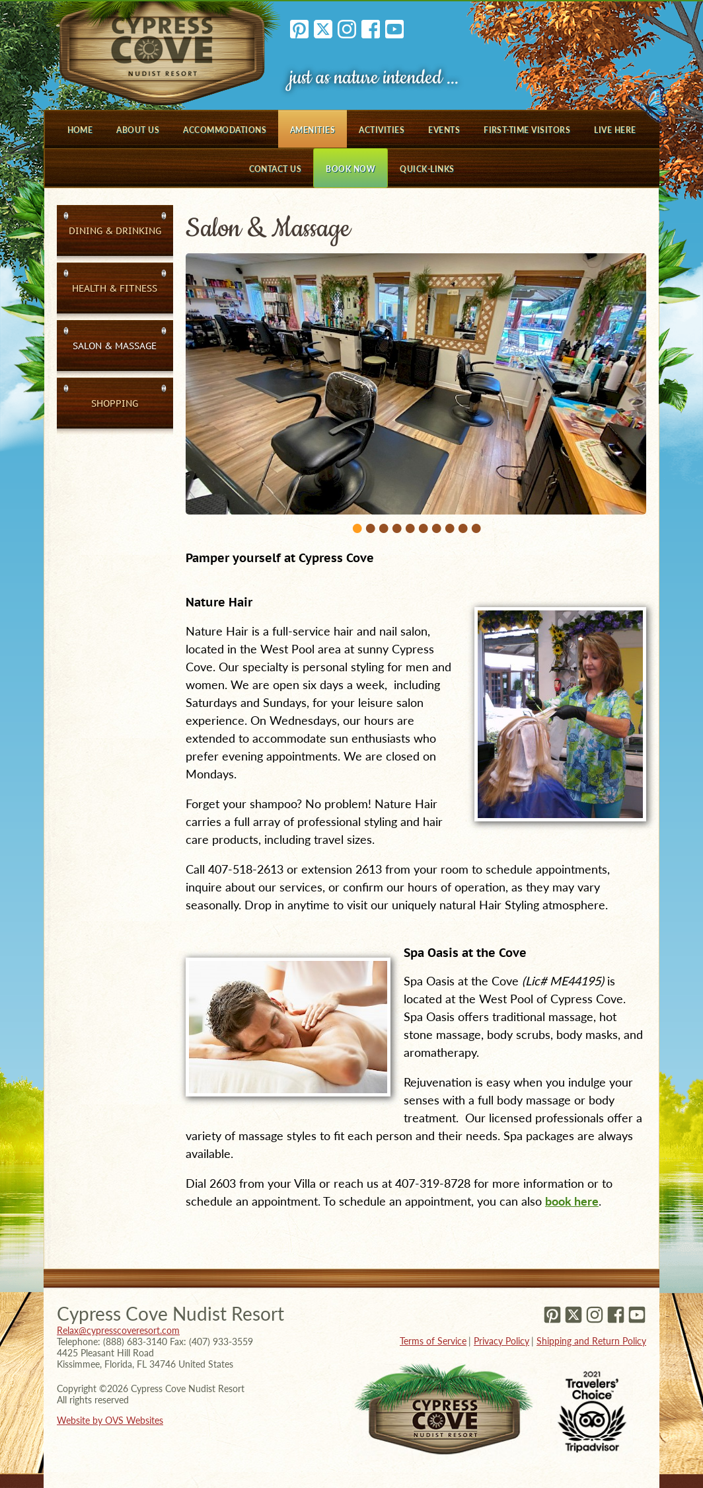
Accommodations (224, 130)
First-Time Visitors (527, 130)
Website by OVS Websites (110, 1420)
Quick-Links (427, 169)
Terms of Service (433, 1340)
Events (444, 130)
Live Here (615, 130)
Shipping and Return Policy (591, 1340)
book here (572, 1201)
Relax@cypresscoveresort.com (118, 1330)
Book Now (350, 169)
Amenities (312, 130)
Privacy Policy (501, 1340)
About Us (137, 130)
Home (80, 130)
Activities (381, 130)
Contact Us (275, 169)
